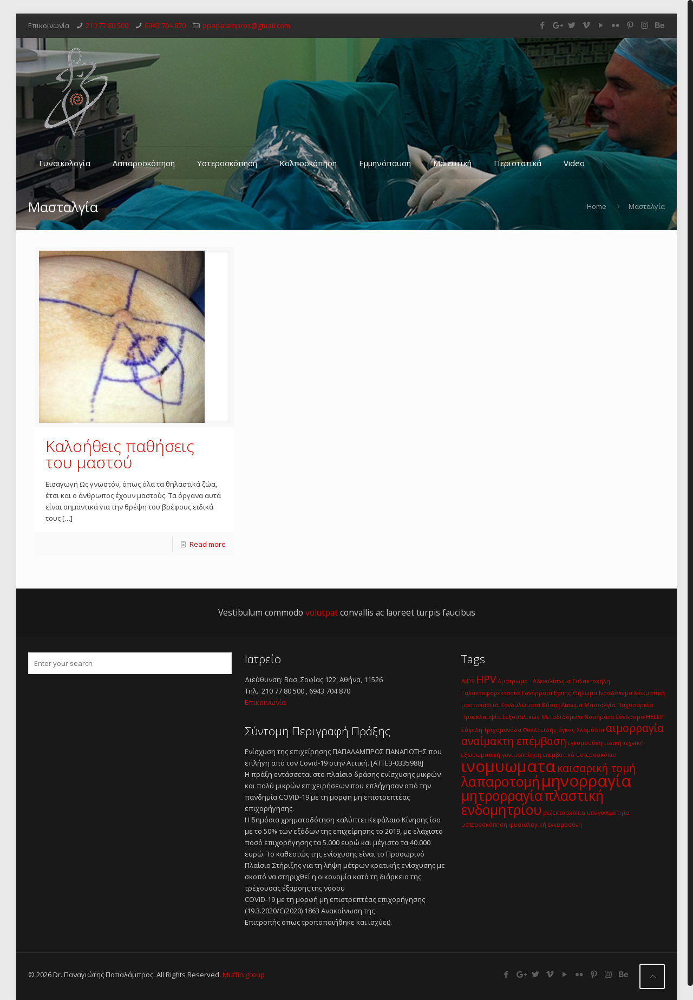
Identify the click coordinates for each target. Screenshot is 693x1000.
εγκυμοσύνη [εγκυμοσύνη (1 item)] (585, 743)
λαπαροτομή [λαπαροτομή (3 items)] (500, 781)
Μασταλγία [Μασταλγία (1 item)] (600, 705)
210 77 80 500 (107, 25)
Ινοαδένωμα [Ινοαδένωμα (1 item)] (615, 693)
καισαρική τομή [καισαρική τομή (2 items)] (596, 768)
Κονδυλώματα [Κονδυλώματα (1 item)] (520, 705)
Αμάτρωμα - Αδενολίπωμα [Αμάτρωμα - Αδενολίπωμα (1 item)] (534, 681)
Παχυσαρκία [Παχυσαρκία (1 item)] (635, 705)
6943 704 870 (165, 25)
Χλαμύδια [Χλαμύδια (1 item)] (590, 730)
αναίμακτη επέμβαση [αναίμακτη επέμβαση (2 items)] (513, 741)
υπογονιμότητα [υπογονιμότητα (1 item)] (608, 812)
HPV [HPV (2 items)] (486, 679)
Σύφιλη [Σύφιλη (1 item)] (471, 730)
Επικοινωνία (265, 702)
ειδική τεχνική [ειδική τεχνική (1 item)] (624, 743)
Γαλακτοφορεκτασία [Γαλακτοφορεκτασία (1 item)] (490, 693)
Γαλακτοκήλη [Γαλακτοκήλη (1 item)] (591, 681)
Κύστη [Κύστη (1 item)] (551, 705)
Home (596, 206)
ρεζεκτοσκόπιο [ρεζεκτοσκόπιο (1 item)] (564, 812)
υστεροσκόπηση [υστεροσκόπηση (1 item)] (484, 824)
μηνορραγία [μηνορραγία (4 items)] (586, 781)
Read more (207, 544)
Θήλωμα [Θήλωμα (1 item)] (585, 693)
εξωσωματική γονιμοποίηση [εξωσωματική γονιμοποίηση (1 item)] (501, 755)
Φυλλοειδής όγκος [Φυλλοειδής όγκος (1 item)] (549, 730)
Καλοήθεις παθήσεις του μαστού (119, 454)
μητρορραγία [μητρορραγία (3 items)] (501, 796)
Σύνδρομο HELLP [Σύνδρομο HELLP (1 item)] (639, 717)
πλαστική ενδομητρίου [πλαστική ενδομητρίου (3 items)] (532, 803)
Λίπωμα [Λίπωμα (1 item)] (572, 705)
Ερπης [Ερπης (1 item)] (562, 693)
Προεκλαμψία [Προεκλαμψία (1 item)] (481, 717)
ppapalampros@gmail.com (246, 25)
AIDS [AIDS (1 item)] (467, 681)
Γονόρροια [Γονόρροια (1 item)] (536, 693)
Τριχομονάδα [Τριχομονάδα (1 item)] (502, 730)
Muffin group (244, 974)
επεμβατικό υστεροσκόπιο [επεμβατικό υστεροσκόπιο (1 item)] (580, 755)
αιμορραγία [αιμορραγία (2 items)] (635, 728)
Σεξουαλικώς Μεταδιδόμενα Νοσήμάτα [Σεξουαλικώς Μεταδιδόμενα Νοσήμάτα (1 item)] (558, 717)
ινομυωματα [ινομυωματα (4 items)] (508, 766)
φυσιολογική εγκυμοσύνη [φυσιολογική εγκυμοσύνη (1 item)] (545, 824)
